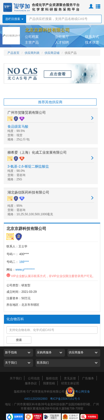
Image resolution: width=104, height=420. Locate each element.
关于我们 (16, 378)
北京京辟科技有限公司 (26, 228)
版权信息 (52, 378)
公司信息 (34, 378)
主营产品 (32, 42)
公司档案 (32, 37)
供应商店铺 (52, 53)
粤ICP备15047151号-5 (65, 399)
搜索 (19, 340)
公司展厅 (62, 37)
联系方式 (92, 37)
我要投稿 (49, 383)
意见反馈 (70, 378)
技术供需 (92, 42)
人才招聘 (62, 42)
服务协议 (31, 383)
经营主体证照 (70, 383)
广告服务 (88, 378)
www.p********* (25, 269)
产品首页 (13, 53)
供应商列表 (32, 53)
